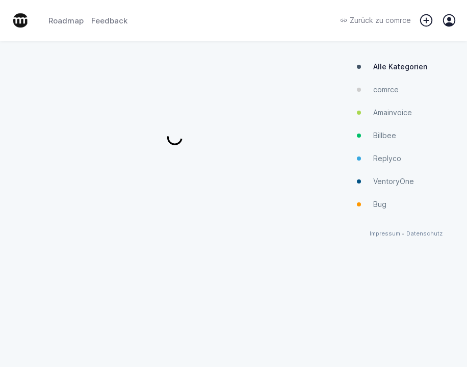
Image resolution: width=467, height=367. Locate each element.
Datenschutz (424, 234)
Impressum (385, 234)
